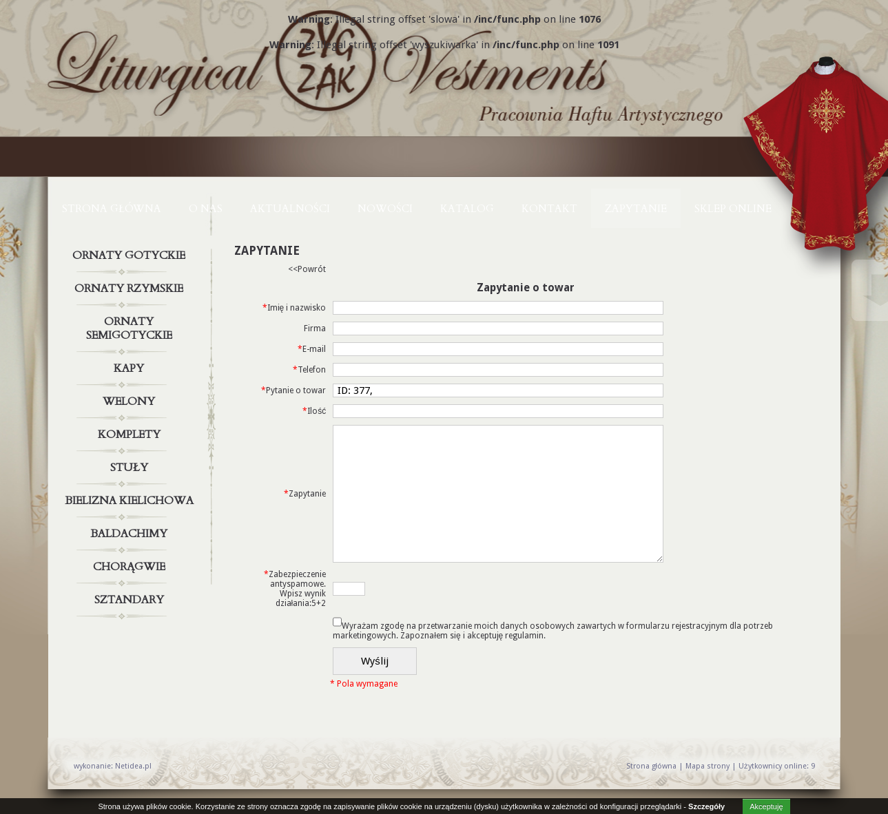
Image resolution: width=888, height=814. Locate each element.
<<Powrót (307, 269)
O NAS (206, 209)
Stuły (131, 468)
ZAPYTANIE (636, 209)
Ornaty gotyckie (131, 255)
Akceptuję (766, 806)
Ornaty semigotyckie (131, 326)
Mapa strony (707, 766)
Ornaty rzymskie (131, 288)
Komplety (131, 434)
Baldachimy (131, 534)
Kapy (131, 368)
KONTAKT (549, 209)
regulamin (524, 635)
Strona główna (111, 209)
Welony (131, 401)
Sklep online (733, 209)
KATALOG (467, 209)
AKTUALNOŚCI (290, 209)
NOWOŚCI (385, 209)
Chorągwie (131, 567)
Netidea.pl (133, 766)
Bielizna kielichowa (131, 501)
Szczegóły (706, 806)
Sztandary (131, 600)
